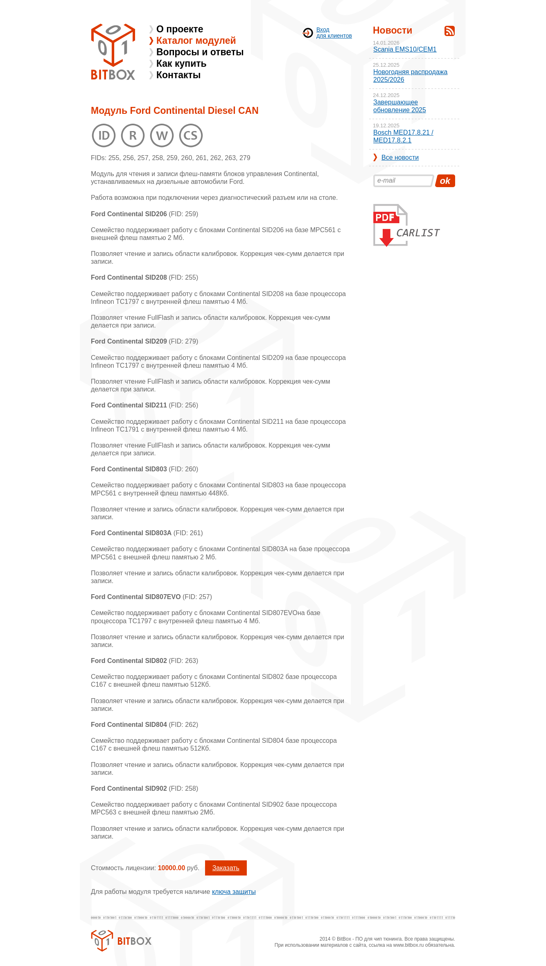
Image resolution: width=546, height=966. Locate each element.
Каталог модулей (196, 40)
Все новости (400, 157)
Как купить (181, 63)
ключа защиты (234, 891)
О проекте (179, 29)
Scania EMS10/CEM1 (405, 49)
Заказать (225, 867)
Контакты (178, 75)
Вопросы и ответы (200, 52)
